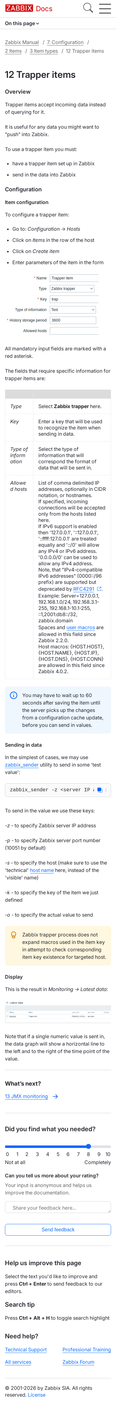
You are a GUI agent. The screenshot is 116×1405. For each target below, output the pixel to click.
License (36, 1395)
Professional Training (86, 1349)
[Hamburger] (105, 9)
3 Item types (44, 51)
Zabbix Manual (22, 42)
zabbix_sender (22, 765)
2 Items (13, 51)
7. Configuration (65, 42)
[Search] (88, 9)
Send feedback (58, 1229)
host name (42, 871)
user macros (81, 627)
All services (18, 1362)
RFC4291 (83, 589)
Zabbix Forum (78, 1362)
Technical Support (26, 1349)
